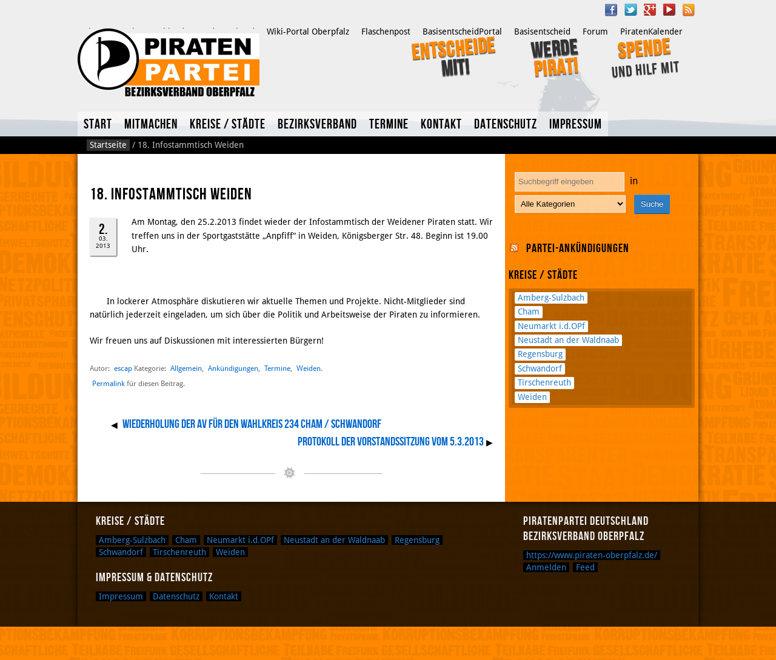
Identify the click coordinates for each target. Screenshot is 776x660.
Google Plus (650, 9)
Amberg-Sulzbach (551, 297)
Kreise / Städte (228, 124)
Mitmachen (151, 124)
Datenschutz (505, 124)
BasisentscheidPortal (462, 31)
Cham (529, 311)
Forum (595, 31)
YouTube (669, 9)
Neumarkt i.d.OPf (551, 326)
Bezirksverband (317, 124)
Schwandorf (540, 368)
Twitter (630, 9)
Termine (389, 124)
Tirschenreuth (544, 382)
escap (123, 368)
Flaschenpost (385, 31)
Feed (585, 567)
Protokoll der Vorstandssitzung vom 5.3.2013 (391, 442)
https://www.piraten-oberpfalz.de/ (591, 555)
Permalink (108, 383)
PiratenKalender (651, 31)
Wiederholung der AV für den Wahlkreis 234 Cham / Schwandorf (251, 424)
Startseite (108, 145)
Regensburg (540, 354)
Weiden (308, 368)
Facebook (611, 9)
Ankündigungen (233, 368)
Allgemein (186, 368)
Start (98, 124)
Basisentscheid (542, 31)
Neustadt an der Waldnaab (568, 340)
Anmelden (546, 567)
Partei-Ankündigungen (577, 248)
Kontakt (441, 124)
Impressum (575, 124)
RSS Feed (688, 9)
